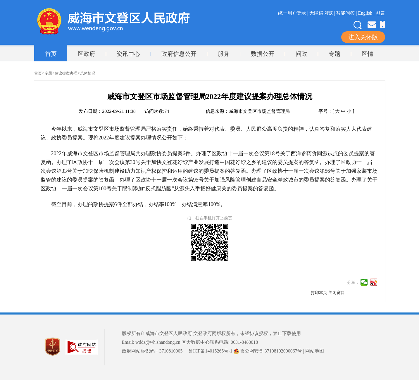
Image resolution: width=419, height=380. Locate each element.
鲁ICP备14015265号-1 (210, 350)
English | (366, 13)
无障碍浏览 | (322, 13)
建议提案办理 (66, 73)
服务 (224, 54)
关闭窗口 (336, 293)
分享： (353, 282)
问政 (301, 54)
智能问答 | (347, 13)
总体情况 (87, 73)
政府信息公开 (178, 54)
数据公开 (262, 54)
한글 (380, 13)
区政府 (86, 54)
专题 (334, 54)
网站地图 (314, 350)
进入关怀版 (363, 37)
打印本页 (319, 293)
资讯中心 (128, 54)
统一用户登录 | (293, 13)
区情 (367, 54)
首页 (51, 54)
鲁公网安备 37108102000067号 (268, 350)
